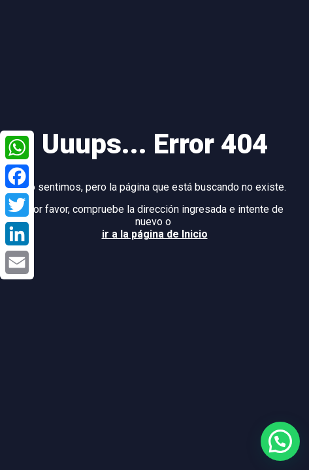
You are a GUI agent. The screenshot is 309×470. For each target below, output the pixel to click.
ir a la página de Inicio (155, 234)
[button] (280, 441)
